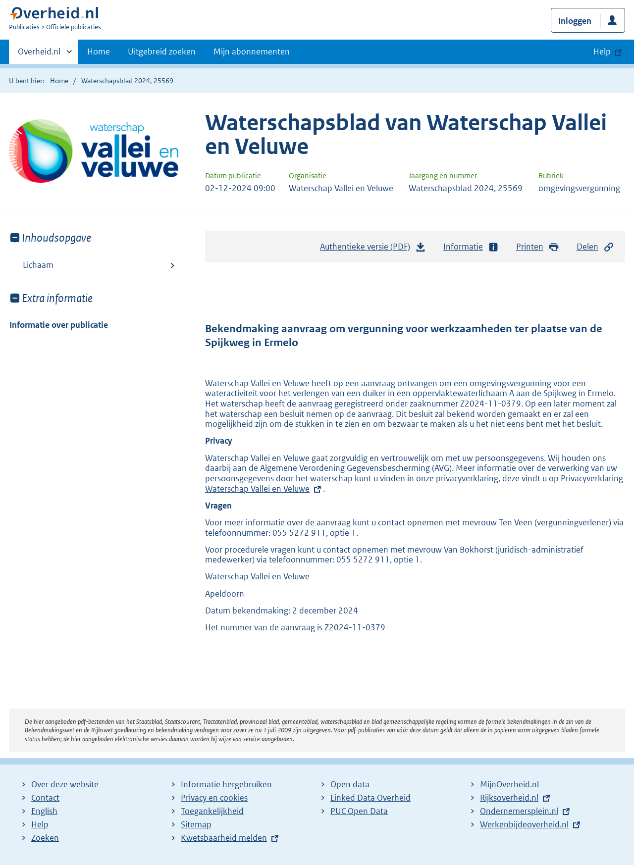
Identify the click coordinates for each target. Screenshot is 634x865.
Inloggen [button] (574, 20)
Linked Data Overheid (370, 797)
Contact (45, 797)
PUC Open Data (359, 811)
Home (98, 51)
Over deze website (65, 784)
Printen (537, 247)
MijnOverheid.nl (509, 784)
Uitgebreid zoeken (162, 51)
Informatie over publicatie (58, 324)
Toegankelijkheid (212, 811)
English (44, 811)
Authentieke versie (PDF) (373, 249)
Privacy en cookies (214, 797)
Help (40, 824)
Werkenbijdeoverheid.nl (524, 824)
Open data (350, 784)
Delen (595, 247)
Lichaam (38, 264)
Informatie (471, 247)
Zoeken (45, 837)
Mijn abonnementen (251, 51)
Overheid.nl (39, 54)
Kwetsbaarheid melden (224, 837)
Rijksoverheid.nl (509, 797)
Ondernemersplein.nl (519, 811)
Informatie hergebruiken (226, 784)
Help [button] (602, 51)
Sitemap (196, 824)
